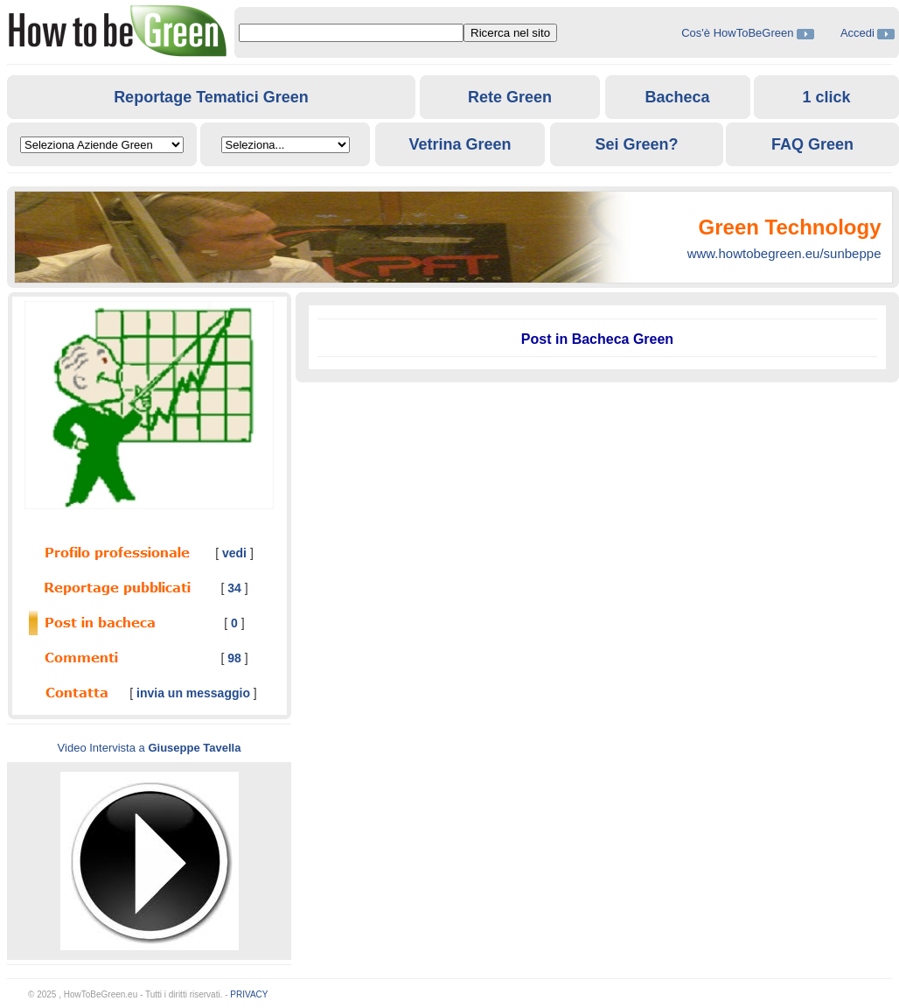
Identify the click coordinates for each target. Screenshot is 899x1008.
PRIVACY (249, 994)
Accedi (857, 32)
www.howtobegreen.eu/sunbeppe (784, 253)
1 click (826, 97)
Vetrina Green (459, 144)
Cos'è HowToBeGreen (739, 32)
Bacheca (677, 97)
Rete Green (510, 97)
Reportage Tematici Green (211, 97)
